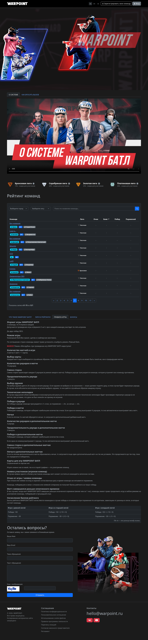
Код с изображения (15, 584)
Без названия (15, 223)
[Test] (94, 209)
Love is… (13, 231)
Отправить (40, 595)
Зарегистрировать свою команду (116, 3)
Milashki (13, 246)
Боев (105, 219)
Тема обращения (14, 554)
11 (90, 300)
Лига (82, 219)
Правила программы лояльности (54, 621)
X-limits (12, 269)
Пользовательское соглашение (53, 615)
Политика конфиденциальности (54, 611)
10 (86, 300)
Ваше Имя (11, 536)
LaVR (11, 261)
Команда (13, 219)
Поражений (131, 219)
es (98, 4)
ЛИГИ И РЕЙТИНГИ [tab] (42, 317)
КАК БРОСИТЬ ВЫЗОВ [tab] (30, 95)
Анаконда (13, 284)
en (94, 4)
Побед (117, 219)
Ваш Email (11, 545)
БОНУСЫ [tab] (73, 317)
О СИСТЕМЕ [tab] (13, 95)
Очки (96, 219)
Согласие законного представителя (55, 628)
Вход (137, 3)
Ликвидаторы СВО (17, 276)
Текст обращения (14, 563)
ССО (11, 254)
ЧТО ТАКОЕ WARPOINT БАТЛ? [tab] (20, 317)
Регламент (45, 631)
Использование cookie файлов (53, 618)
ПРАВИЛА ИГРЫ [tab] (60, 317)
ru (90, 4)
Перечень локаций (48, 625)
